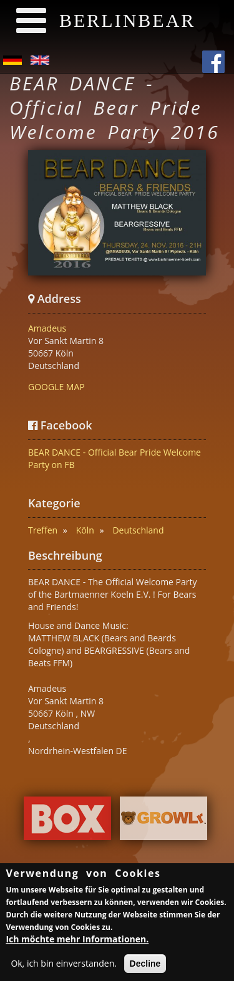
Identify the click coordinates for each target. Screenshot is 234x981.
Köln (85, 530)
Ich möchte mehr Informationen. (77, 941)
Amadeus (47, 328)
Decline (145, 966)
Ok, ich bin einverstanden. (64, 966)
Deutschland (137, 530)
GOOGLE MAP (56, 387)
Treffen (42, 530)
